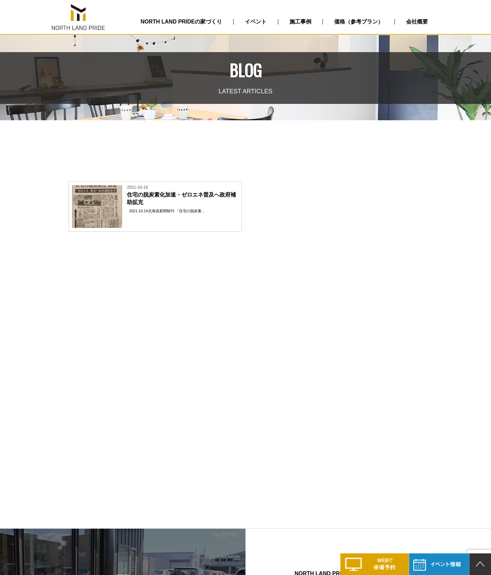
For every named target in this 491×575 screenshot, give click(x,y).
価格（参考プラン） (358, 22)
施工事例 (300, 22)
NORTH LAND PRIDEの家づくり (181, 22)
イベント (256, 22)
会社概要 (417, 22)
